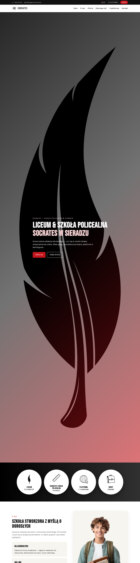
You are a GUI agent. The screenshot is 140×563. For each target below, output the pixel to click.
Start (76, 8)
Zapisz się (39, 255)
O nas (82, 8)
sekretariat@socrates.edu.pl (32, 2)
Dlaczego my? (101, 8)
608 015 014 (17, 2)
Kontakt (125, 8)
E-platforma (113, 2)
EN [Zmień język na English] (103, 2)
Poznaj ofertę (55, 255)
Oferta (90, 8)
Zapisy (124, 2)
